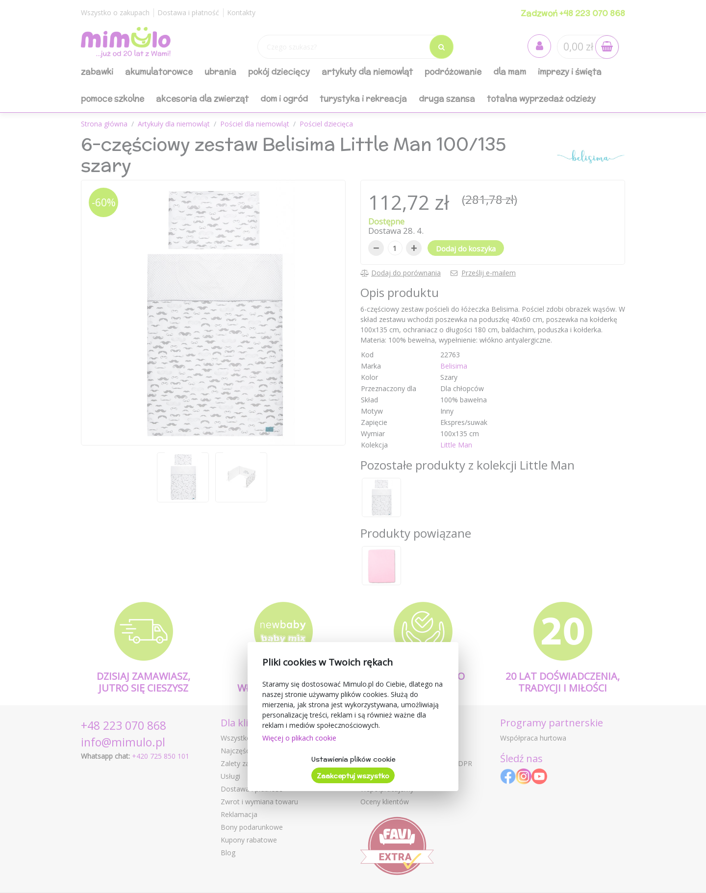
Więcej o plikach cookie (299, 738)
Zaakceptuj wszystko (353, 776)
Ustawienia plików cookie (353, 759)
